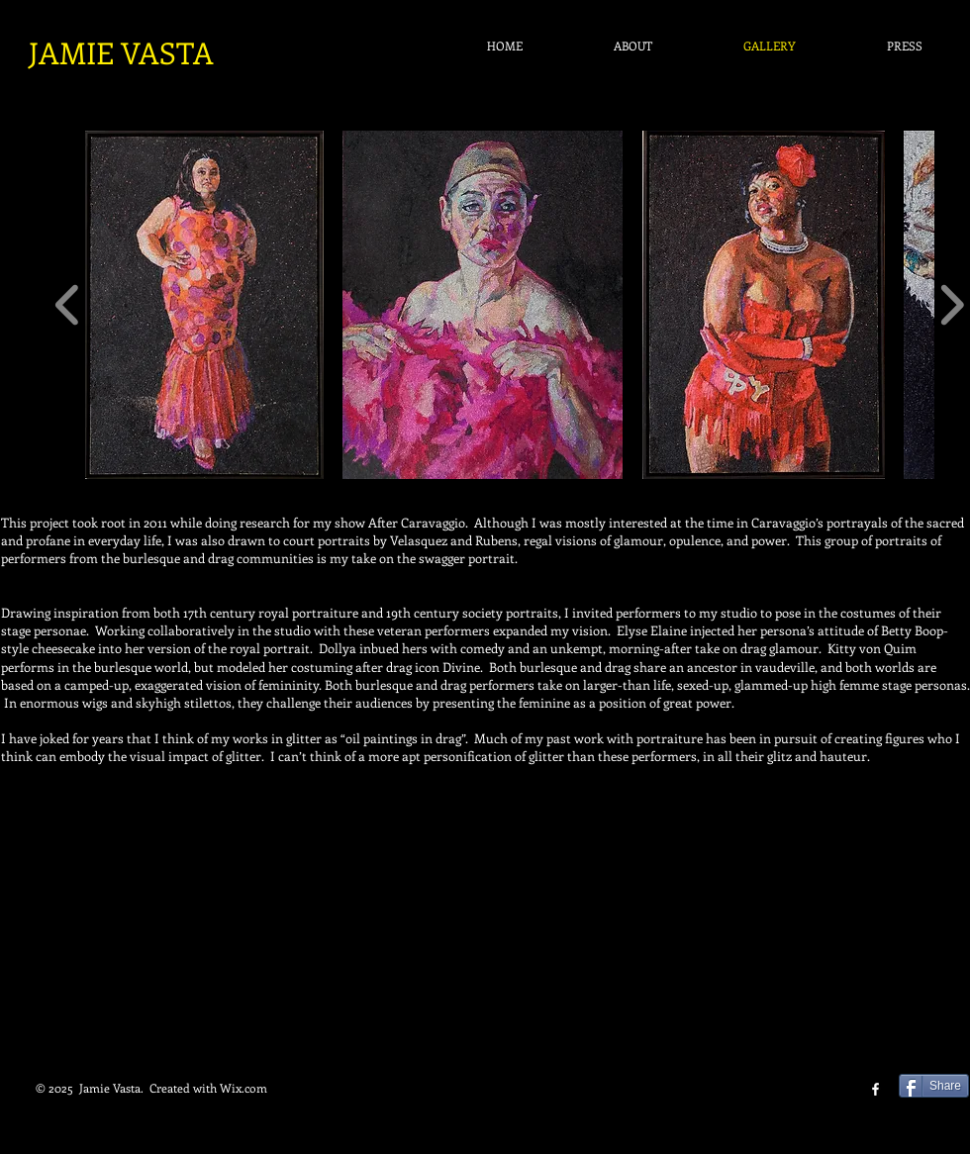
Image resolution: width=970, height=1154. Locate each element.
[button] (204, 305)
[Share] (934, 1086)
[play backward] (68, 304)
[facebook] (875, 1089)
